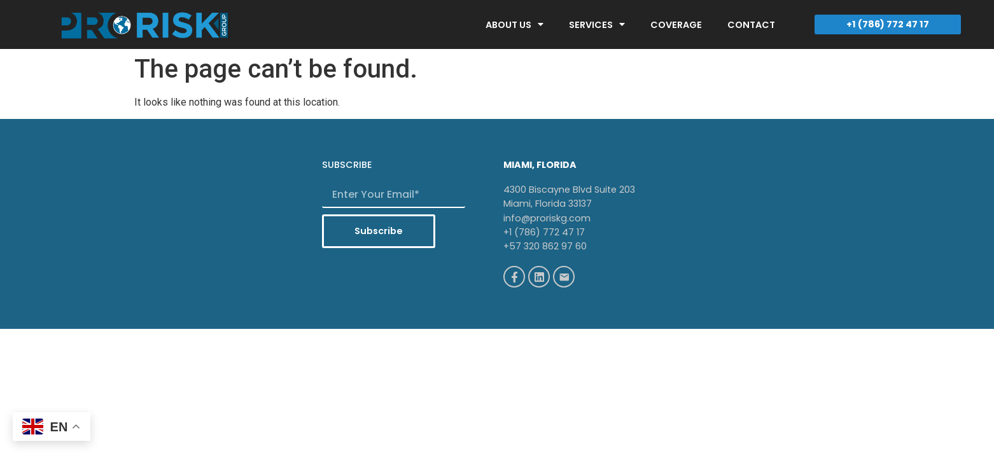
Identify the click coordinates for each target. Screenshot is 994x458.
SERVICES (597, 24)
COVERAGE (676, 24)
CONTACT (751, 24)
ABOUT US (514, 24)
